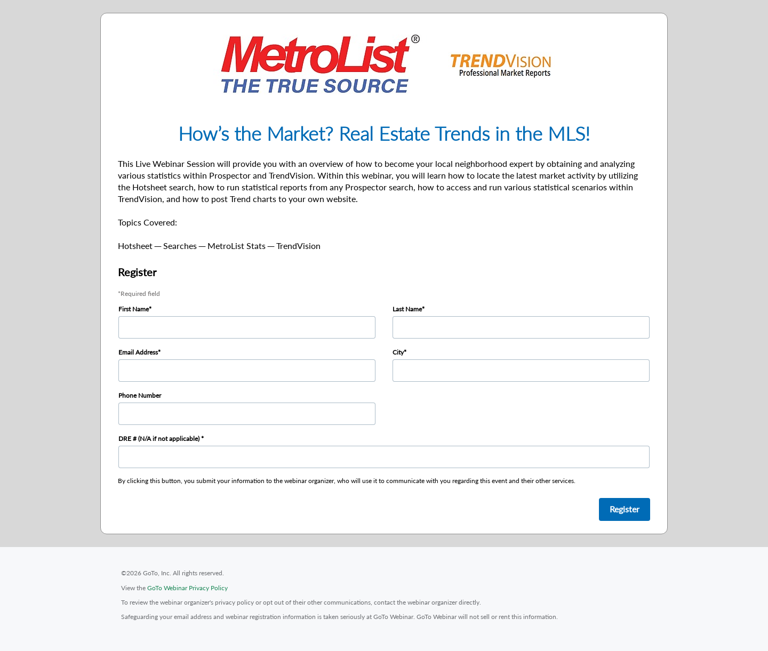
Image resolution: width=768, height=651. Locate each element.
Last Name (407, 309)
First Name (133, 309)
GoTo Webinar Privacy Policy (187, 588)
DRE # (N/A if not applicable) (159, 439)
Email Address (138, 352)
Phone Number (139, 395)
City (398, 352)
